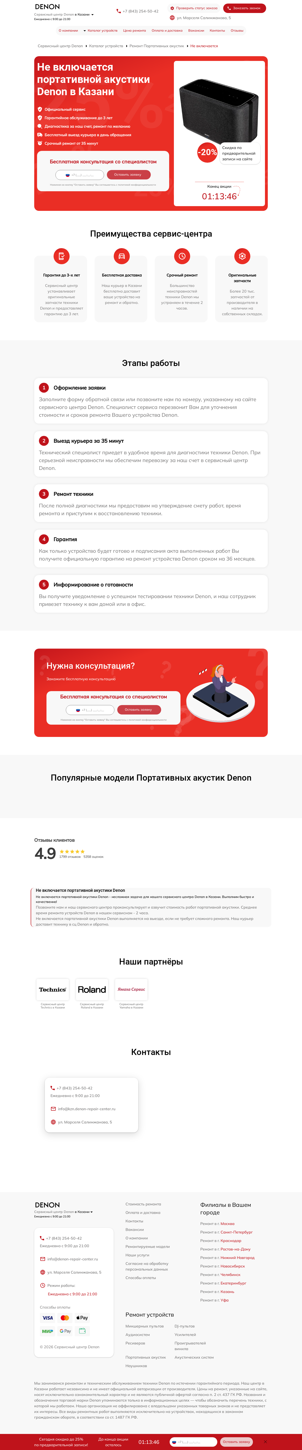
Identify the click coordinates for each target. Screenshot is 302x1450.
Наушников (136, 1365)
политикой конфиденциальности (137, 184)
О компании (68, 30)
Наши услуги (137, 1255)
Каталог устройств (102, 30)
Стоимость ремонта (143, 1204)
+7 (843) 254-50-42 (141, 11)
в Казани (84, 14)
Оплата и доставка (167, 30)
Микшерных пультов (145, 1326)
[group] (52, 994)
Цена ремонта (134, 30)
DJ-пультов (185, 1326)
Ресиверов (135, 1343)
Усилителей (185, 1334)
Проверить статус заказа (194, 8)
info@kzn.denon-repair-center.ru (82, 1109)
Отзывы (237, 30)
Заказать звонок (243, 8)
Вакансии (196, 30)
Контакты (217, 30)
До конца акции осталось (113, 1442)
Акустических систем (194, 1357)
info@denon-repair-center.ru (69, 1259)
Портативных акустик (146, 1357)
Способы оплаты (141, 1277)
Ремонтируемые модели (148, 1246)
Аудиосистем (138, 1334)
